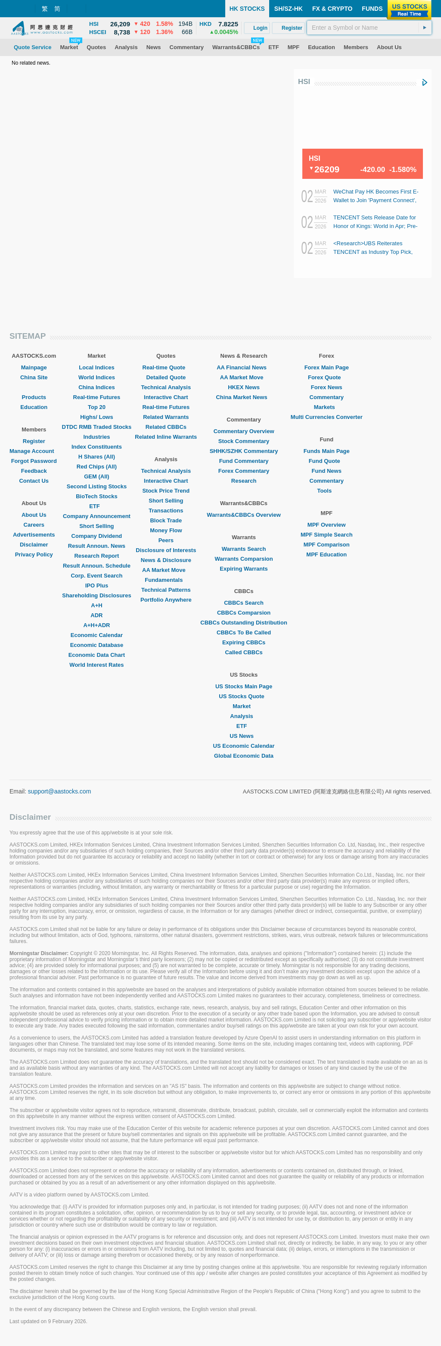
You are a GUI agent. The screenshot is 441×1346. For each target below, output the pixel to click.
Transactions (166, 510)
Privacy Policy (34, 554)
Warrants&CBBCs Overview (243, 515)
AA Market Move (166, 570)
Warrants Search (244, 549)
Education (33, 407)
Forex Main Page (326, 367)
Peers (166, 540)
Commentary (327, 397)
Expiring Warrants (243, 568)
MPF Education (326, 554)
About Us (34, 515)
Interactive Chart (166, 397)
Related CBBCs (166, 427)
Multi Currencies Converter (327, 417)
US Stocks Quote (243, 696)
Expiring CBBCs (243, 642)
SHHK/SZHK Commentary (244, 451)
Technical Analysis (166, 387)
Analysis (243, 716)
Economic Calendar (97, 635)
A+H (96, 605)
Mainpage (34, 367)
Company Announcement (96, 516)
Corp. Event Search (96, 575)
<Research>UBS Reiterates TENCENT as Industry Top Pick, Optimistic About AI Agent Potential (376, 252)
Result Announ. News (96, 546)
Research (244, 481)
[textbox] (369, 27)
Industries (96, 437)
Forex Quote (326, 377)
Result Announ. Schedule (96, 565)
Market (244, 706)
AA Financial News (244, 367)
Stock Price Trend (165, 490)
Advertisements (34, 534)
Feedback (34, 471)
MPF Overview (326, 525)
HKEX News (244, 387)
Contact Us (34, 481)
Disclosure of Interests (166, 550)
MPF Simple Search (327, 534)
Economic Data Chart (96, 655)
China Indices (96, 387)
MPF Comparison (327, 544)
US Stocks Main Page (243, 686)
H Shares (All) (96, 456)
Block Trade (166, 520)
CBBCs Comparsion (243, 612)
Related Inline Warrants (166, 437)
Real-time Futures (97, 397)
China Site (34, 377)
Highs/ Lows (96, 417)
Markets (326, 407)
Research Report (96, 556)
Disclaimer (34, 544)
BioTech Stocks (97, 496)
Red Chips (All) (97, 466)
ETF (96, 506)
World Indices (96, 377)
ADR (96, 615)
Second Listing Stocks (97, 486)
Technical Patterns (166, 590)
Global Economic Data (243, 756)
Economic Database (97, 645)
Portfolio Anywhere (166, 599)
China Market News (243, 397)
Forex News (326, 387)
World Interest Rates (96, 665)
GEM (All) (96, 476)
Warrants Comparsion (243, 559)
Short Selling (96, 526)
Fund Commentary (244, 461)
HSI (304, 82)
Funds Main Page (327, 451)
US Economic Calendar (244, 746)
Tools (326, 490)
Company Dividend (96, 536)
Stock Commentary (243, 441)
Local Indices (96, 367)
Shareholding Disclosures (96, 595)
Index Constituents (96, 446)
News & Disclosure (166, 560)
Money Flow (166, 530)
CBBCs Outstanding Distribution (243, 622)
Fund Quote (327, 461)
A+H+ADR (96, 625)
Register (34, 441)
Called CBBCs (243, 652)
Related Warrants (166, 417)
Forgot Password (34, 461)
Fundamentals (166, 580)
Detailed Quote (166, 377)
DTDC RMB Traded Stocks (97, 427)
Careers (34, 525)
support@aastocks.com (59, 791)
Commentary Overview (244, 431)
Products (34, 397)
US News (244, 736)
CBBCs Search (244, 603)
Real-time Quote (166, 367)
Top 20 (97, 407)
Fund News (327, 471)
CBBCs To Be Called (244, 632)
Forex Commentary (243, 471)
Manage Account (34, 451)
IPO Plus (96, 585)
